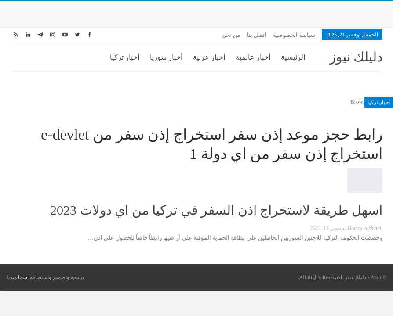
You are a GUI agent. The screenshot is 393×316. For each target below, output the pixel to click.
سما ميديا (17, 277)
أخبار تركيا (124, 57)
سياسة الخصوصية (294, 35)
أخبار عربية (209, 57)
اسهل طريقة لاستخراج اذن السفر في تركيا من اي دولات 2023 (216, 210)
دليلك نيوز (356, 57)
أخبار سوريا (166, 57)
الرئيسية (293, 57)
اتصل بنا (256, 35)
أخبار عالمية (253, 57)
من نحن (231, 35)
